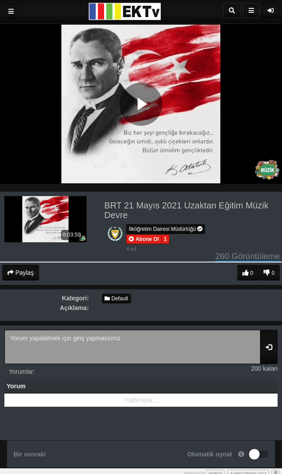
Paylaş (20, 272)
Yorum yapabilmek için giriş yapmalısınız (132, 347)
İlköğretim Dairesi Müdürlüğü (165, 229)
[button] (144, 239)
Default (116, 298)
